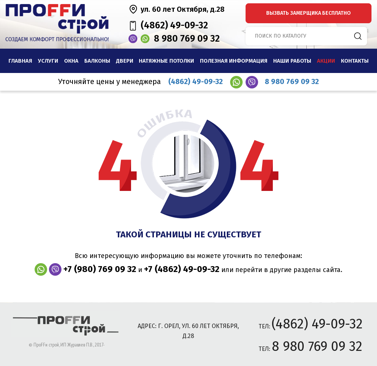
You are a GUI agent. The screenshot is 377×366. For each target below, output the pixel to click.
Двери (124, 60)
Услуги (48, 60)
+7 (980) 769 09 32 (99, 269)
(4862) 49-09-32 (174, 25)
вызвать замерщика (308, 13)
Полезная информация (233, 60)
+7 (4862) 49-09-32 (181, 269)
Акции (326, 60)
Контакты (355, 60)
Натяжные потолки (166, 60)
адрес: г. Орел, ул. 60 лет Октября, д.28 (188, 331)
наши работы (292, 60)
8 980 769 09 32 (187, 38)
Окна (71, 60)
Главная (20, 60)
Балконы (97, 60)
